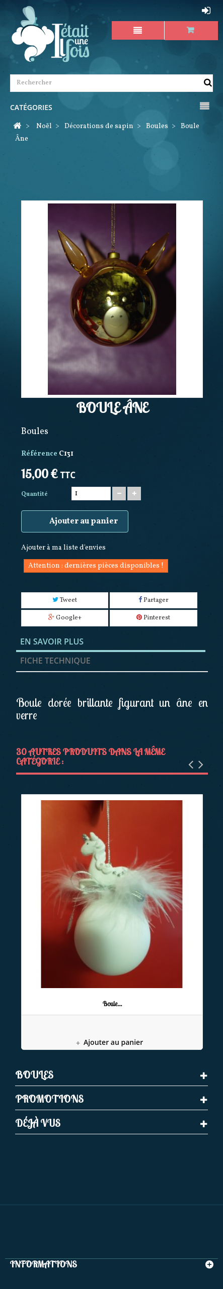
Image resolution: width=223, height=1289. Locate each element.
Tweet (64, 600)
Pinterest (153, 617)
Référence (39, 454)
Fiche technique (55, 660)
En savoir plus (52, 641)
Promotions (49, 1099)
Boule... (112, 1004)
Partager (153, 600)
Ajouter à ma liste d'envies (63, 548)
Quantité (34, 494)
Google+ (65, 617)
